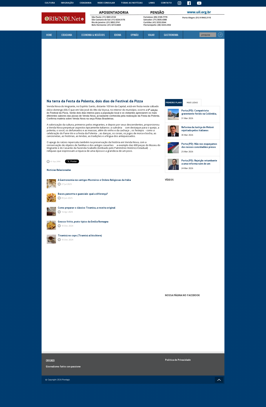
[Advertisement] (133, 69)
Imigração (67, 2)
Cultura (50, 2)
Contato (166, 2)
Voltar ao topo (219, 380)
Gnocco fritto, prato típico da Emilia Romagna (83, 221)
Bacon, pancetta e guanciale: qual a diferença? (83, 193)
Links (152, 2)
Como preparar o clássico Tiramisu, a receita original (86, 207)
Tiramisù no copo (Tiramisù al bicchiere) (80, 235)
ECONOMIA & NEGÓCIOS (93, 35)
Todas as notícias (132, 2)
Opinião (135, 35)
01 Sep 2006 (55, 161)
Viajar (151, 35)
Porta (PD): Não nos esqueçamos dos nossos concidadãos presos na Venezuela (199, 147)
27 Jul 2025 (67, 184)
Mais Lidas (192, 102)
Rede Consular (106, 2)
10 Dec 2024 (67, 225)
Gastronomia (171, 35)
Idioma (117, 35)
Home (49, 35)
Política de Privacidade (178, 359)
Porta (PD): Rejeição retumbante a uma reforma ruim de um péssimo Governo (199, 163)
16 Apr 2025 (67, 211)
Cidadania (85, 2)
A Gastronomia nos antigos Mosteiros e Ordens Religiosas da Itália (94, 180)
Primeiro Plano (174, 102)
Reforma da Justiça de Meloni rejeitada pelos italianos (197, 129)
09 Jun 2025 (67, 198)
